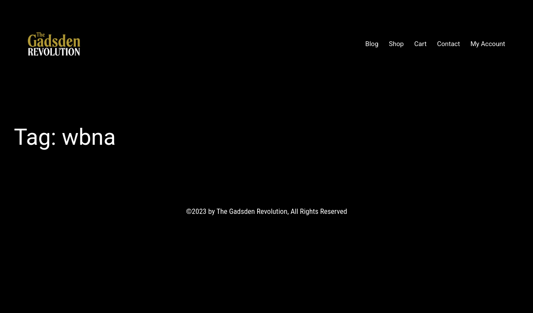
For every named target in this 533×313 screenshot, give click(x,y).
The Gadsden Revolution (131, 43)
